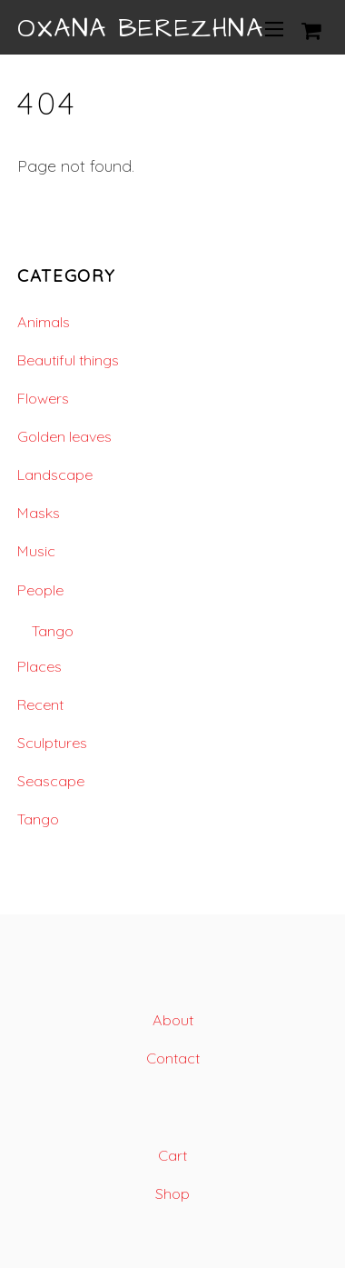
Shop (172, 1193)
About (173, 1020)
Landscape (55, 474)
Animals (43, 322)
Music (36, 551)
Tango (53, 631)
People (40, 590)
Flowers (43, 398)
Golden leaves (64, 436)
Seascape (50, 781)
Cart (172, 1155)
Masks (38, 513)
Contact (173, 1058)
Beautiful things (68, 360)
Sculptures (52, 743)
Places (39, 666)
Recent (40, 704)
